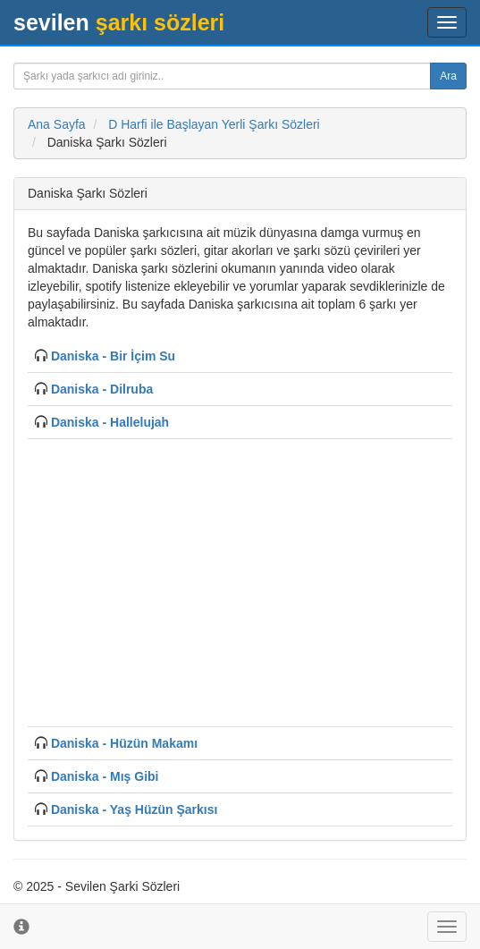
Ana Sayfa (57, 124)
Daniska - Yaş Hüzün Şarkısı (134, 809)
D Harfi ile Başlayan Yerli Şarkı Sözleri (214, 124)
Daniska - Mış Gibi (105, 776)
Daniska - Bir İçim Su (113, 356)
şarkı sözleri (118, 22)
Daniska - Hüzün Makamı (124, 743)
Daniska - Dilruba (102, 389)
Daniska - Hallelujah (110, 422)
